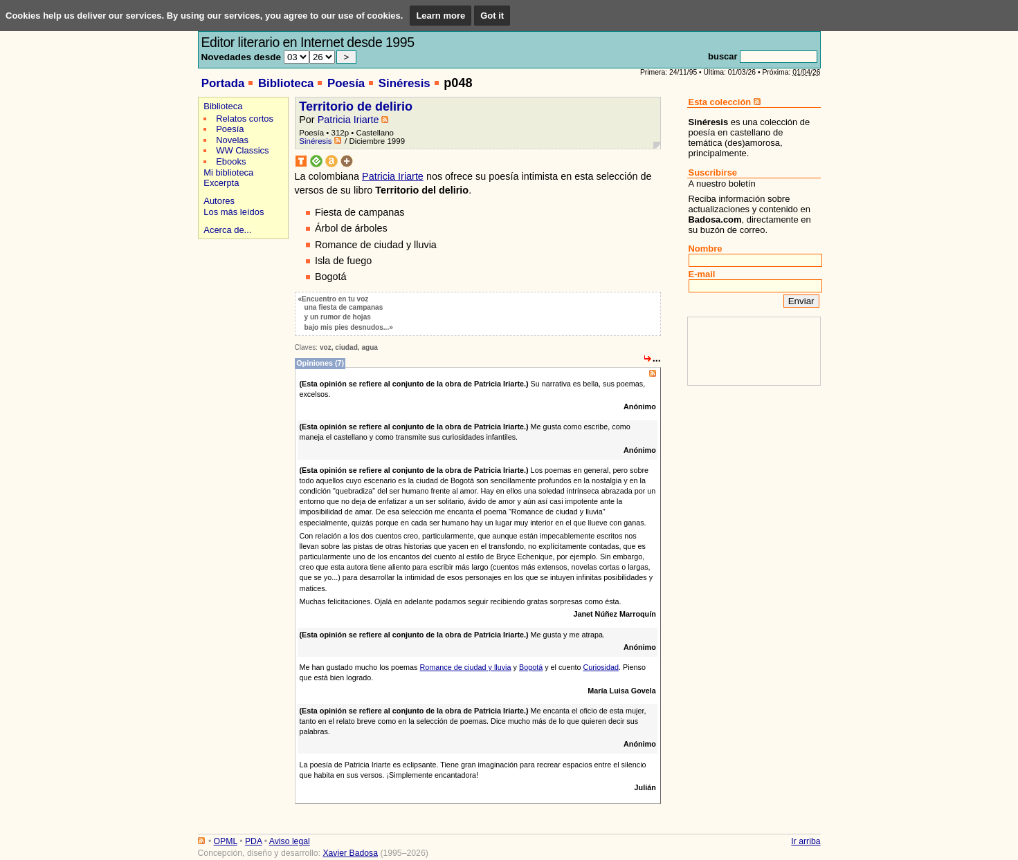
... (657, 358)
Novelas (232, 140)
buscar (722, 56)
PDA (253, 841)
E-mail (702, 274)
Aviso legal (289, 841)
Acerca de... (227, 230)
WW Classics (242, 150)
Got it (492, 15)
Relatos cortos (244, 118)
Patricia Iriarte (348, 119)
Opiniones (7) (320, 363)
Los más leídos (233, 212)
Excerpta (221, 183)
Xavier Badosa (350, 853)
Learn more (440, 15)
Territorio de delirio (355, 106)
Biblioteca (285, 83)
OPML (225, 841)
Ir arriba (805, 841)
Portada (223, 83)
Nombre (705, 248)
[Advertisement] (241, 291)
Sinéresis (404, 83)
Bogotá (531, 667)
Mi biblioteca (228, 172)
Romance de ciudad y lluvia (465, 667)
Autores (219, 201)
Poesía (346, 83)
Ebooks (231, 161)
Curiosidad (601, 667)
